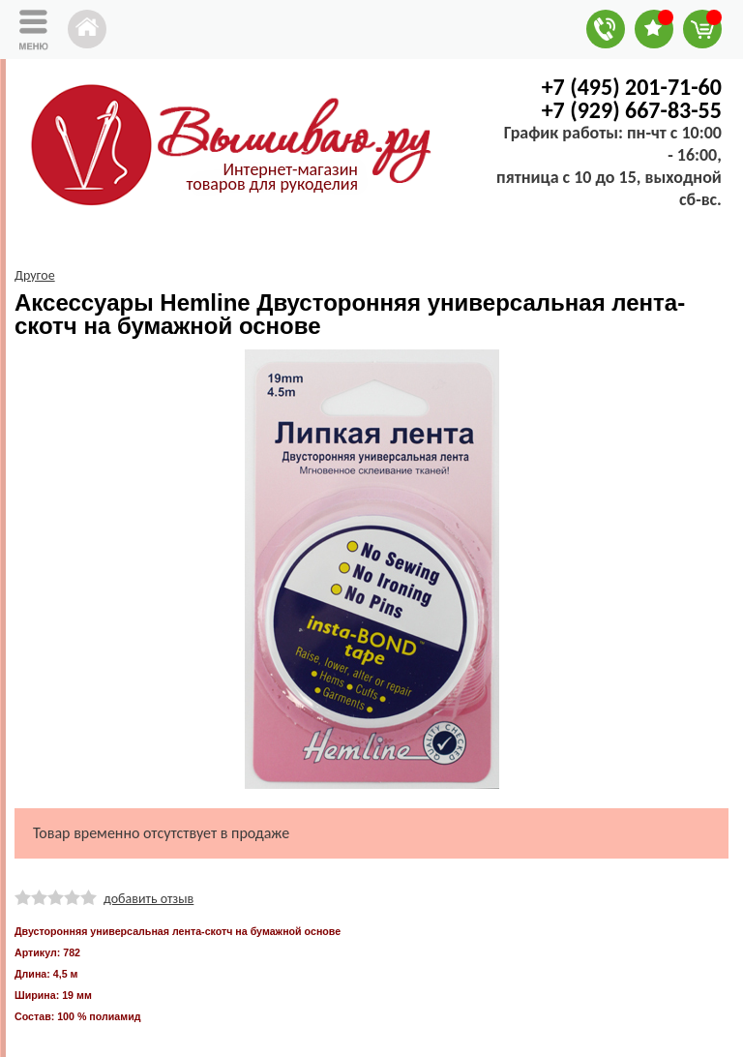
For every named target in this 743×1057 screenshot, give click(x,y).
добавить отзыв (148, 899)
